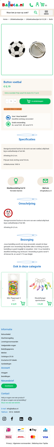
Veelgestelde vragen (8, 345)
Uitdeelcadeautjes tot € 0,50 (36, 19)
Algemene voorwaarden (22, 443)
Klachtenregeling (7, 338)
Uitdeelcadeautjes (16, 19)
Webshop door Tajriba (40, 443)
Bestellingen (5, 376)
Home (5, 19)
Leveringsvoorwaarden (9, 342)
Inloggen (4, 373)
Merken (4, 353)
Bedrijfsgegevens (7, 349)
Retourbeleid (5, 334)
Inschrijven (9, 386)
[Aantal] (11, 101)
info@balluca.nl (12, 409)
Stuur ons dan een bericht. (10, 403)
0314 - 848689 (14, 412)
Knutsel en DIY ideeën (9, 360)
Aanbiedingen (6, 364)
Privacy (9, 443)
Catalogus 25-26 (7, 356)
